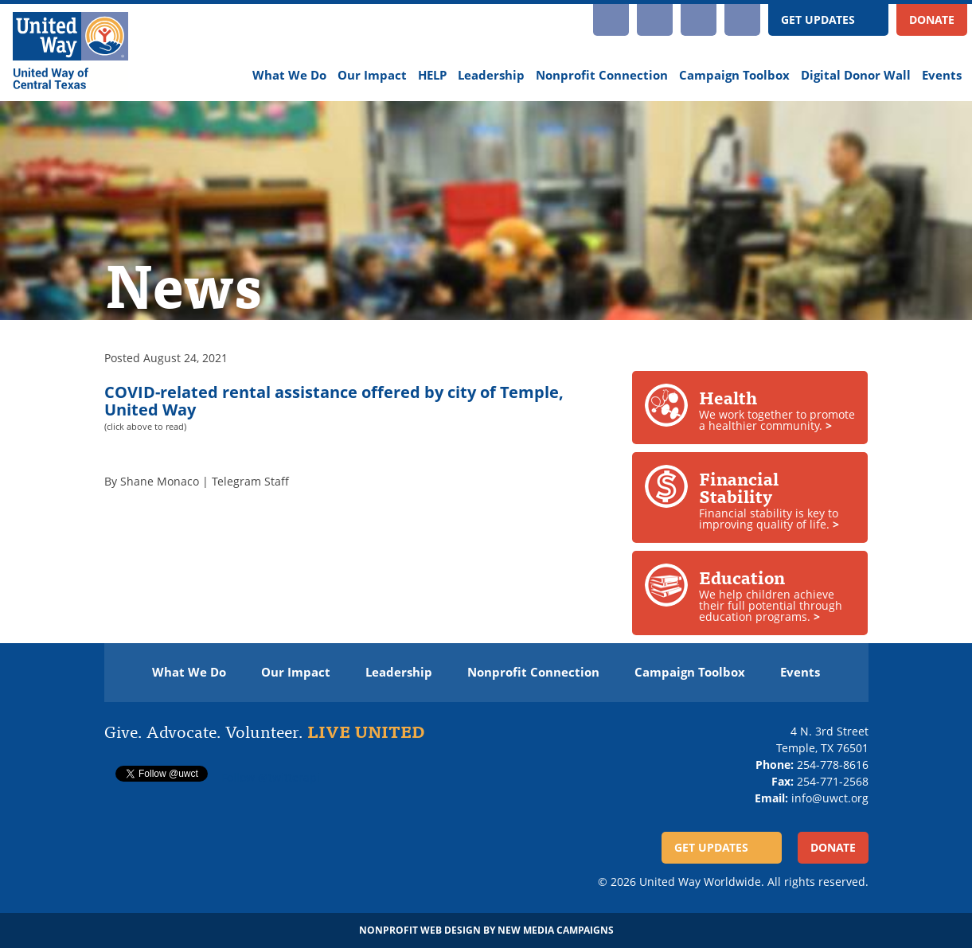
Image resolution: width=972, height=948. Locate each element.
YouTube (655, 20)
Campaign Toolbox (734, 75)
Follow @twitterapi (270, 777)
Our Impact (372, 75)
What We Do (289, 75)
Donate (931, 19)
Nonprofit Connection (602, 75)
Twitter (742, 20)
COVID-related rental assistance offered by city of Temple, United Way (334, 400)
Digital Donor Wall (856, 75)
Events (942, 75)
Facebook (698, 20)
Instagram (611, 20)
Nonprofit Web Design (420, 930)
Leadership (491, 75)
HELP (432, 75)
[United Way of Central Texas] (70, 52)
